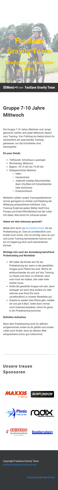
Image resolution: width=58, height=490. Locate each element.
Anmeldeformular (35, 228)
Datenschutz (48, 477)
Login (19, 87)
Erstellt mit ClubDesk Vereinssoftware (19, 465)
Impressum (33, 477)
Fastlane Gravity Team (40, 87)
